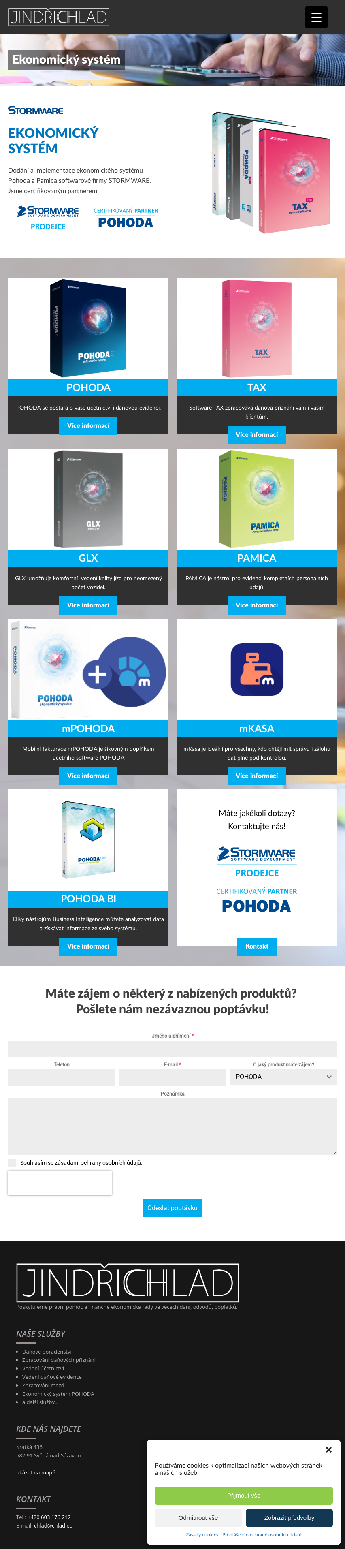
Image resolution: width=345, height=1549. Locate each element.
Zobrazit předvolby (289, 1517)
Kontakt (256, 946)
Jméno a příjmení (173, 1036)
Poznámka (173, 1094)
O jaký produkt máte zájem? (283, 1065)
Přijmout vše (244, 1495)
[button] (329, 1450)
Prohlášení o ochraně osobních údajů (262, 1534)
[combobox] (283, 1077)
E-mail (172, 1065)
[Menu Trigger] (316, 17)
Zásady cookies (202, 1534)
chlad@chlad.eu (53, 1501)
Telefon (62, 1065)
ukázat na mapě (35, 1448)
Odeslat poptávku (172, 1184)
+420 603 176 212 (49, 1492)
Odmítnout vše (198, 1517)
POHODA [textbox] (249, 1077)
